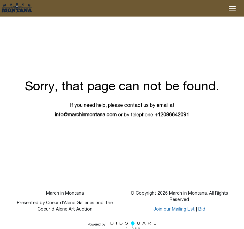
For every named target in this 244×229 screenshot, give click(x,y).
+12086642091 (171, 115)
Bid (201, 209)
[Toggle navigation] (232, 8)
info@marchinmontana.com (86, 115)
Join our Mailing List (174, 209)
